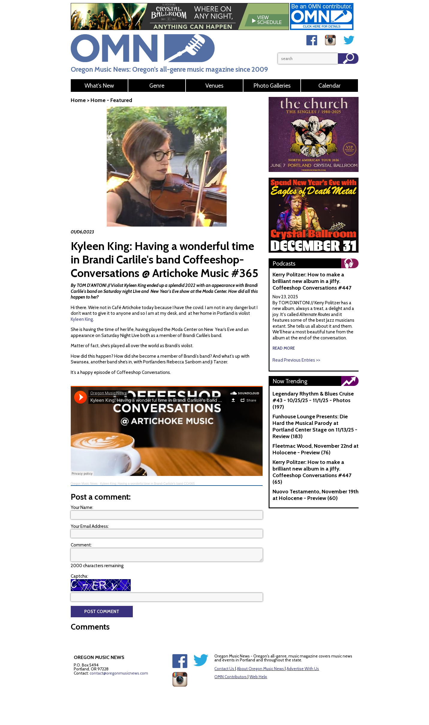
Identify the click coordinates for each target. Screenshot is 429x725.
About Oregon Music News (260, 668)
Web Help (258, 676)
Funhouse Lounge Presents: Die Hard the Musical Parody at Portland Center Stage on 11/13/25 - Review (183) (315, 426)
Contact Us (224, 668)
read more (284, 348)
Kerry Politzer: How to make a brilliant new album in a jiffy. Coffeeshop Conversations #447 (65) (312, 472)
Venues (214, 85)
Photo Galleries (271, 85)
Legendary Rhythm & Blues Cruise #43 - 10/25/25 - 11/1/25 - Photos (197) (313, 400)
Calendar (329, 85)
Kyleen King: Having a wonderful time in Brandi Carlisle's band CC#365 (147, 483)
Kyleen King (82, 319)
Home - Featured (111, 100)
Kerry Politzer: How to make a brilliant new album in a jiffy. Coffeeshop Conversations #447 (312, 281)
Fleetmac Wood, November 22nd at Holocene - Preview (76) (316, 449)
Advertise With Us (303, 668)
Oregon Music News (84, 483)
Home (78, 100)
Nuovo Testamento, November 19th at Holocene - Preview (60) (316, 494)
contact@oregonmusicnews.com (119, 673)
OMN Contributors (230, 676)
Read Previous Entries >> (296, 360)
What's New (99, 85)
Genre (156, 85)
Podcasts (284, 263)
